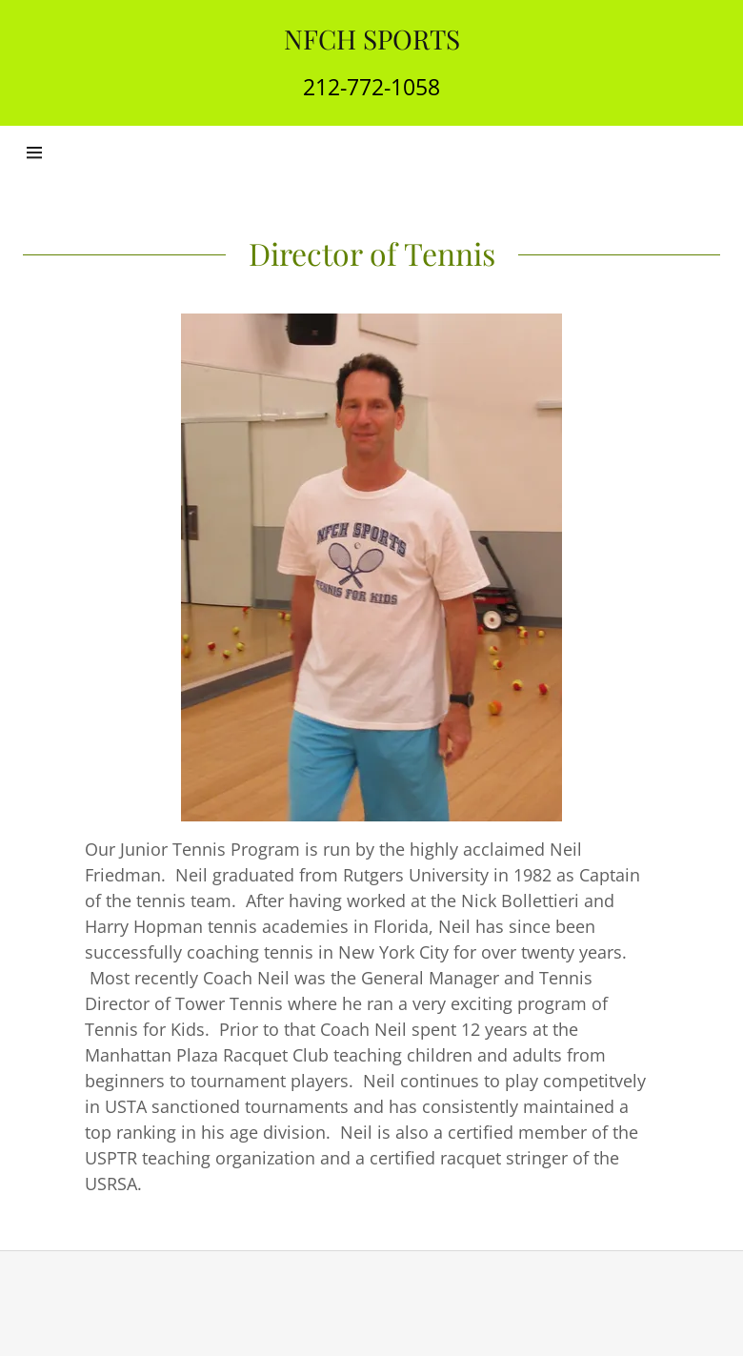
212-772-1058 (371, 86)
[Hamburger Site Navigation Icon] (56, 152)
